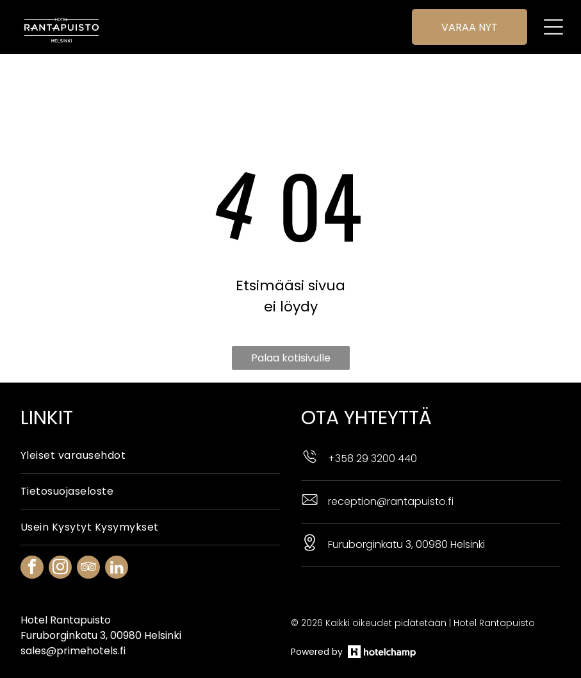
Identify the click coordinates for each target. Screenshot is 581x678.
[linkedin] (116, 537)
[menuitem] (150, 424)
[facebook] (32, 537)
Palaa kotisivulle (291, 325)
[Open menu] (551, 27)
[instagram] (60, 537)
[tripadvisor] (88, 537)
